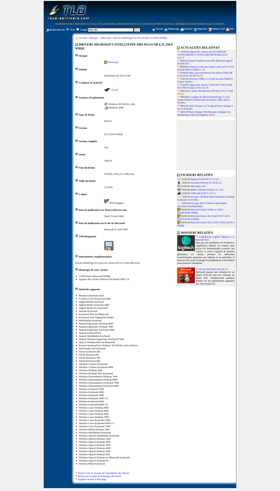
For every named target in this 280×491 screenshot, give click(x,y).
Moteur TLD (218, 28)
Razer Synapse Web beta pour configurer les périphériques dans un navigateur (203, 113)
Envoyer (188, 28)
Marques (61, 24)
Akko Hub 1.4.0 (197, 186)
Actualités (94, 24)
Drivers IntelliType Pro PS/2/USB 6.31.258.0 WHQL (141, 37)
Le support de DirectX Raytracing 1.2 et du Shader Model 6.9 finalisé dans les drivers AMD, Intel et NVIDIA (203, 100)
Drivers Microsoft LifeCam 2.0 (213, 269)
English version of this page (92, 479)
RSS (209, 24)
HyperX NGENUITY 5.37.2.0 (204, 179)
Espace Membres (176, 24)
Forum (159, 24)
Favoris (159, 28)
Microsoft (106, 37)
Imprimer (202, 28)
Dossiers (109, 24)
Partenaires (197, 24)
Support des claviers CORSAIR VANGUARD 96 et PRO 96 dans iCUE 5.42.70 (204, 86)
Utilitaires (146, 24)
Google (83, 29)
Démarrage (173, 28)
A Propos (219, 24)
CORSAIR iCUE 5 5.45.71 (203, 193)
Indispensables (127, 24)
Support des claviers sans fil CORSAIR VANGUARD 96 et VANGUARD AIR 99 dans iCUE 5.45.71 (202, 54)
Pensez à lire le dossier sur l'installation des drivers (103, 473)
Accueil (83, 37)
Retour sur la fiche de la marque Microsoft (99, 476)
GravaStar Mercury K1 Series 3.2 (206, 182)
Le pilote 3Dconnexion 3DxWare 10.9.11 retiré (211, 91)
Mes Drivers (77, 24)
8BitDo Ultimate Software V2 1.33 (206, 189)
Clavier (114, 89)
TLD (72, 29)
